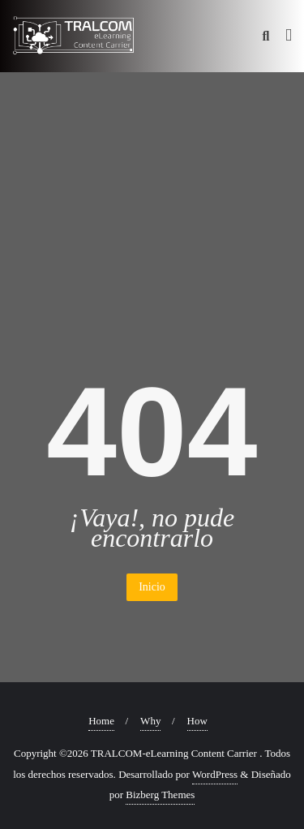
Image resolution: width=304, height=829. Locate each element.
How (197, 721)
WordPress (215, 774)
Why (150, 721)
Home (101, 721)
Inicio (152, 587)
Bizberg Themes (160, 794)
